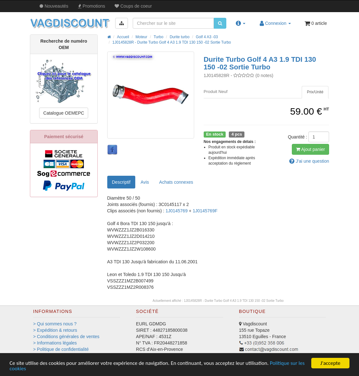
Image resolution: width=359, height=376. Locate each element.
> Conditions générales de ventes (66, 336)
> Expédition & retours (55, 330)
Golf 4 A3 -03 (207, 37)
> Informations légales (55, 342)
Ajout (310, 149)
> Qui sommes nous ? (55, 323)
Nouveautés (53, 6)
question (309, 161)
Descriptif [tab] (121, 182)
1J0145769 (177, 210)
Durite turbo (179, 37)
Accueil (123, 37)
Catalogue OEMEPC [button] (63, 113)
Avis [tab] (145, 182)
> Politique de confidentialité (61, 349)
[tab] (315, 92)
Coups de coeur (133, 6)
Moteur (141, 37)
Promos (91, 6)
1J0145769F (205, 210)
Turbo (159, 37)
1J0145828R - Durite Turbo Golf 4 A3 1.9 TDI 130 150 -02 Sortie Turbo (171, 42)
